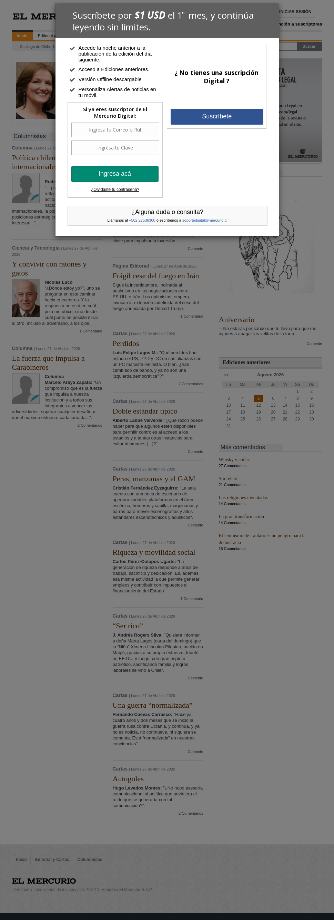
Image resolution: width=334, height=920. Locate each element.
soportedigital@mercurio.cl (204, 220)
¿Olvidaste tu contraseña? (115, 189)
